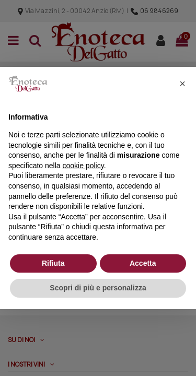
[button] (182, 83)
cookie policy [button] (83, 165)
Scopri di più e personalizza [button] (98, 288)
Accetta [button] (143, 263)
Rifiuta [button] (53, 263)
